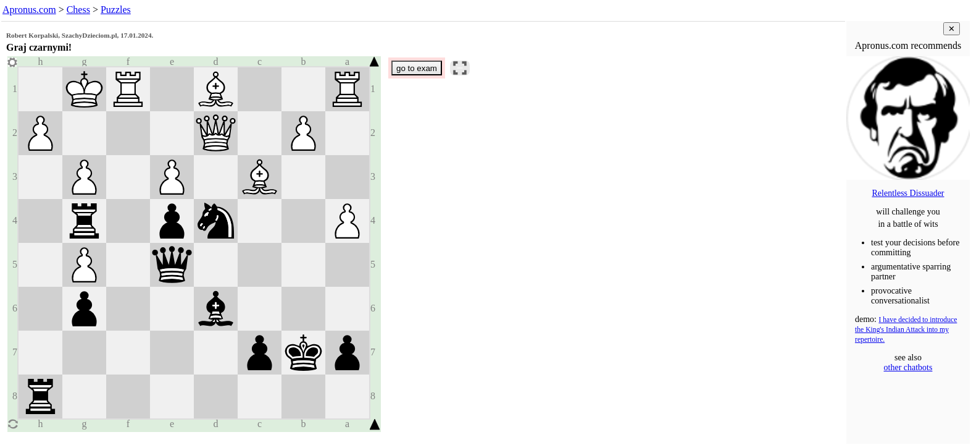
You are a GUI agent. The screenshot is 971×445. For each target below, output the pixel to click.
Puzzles (116, 9)
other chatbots (908, 367)
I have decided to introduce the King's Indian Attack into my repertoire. (906, 330)
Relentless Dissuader (908, 193)
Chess (78, 9)
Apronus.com (29, 9)
